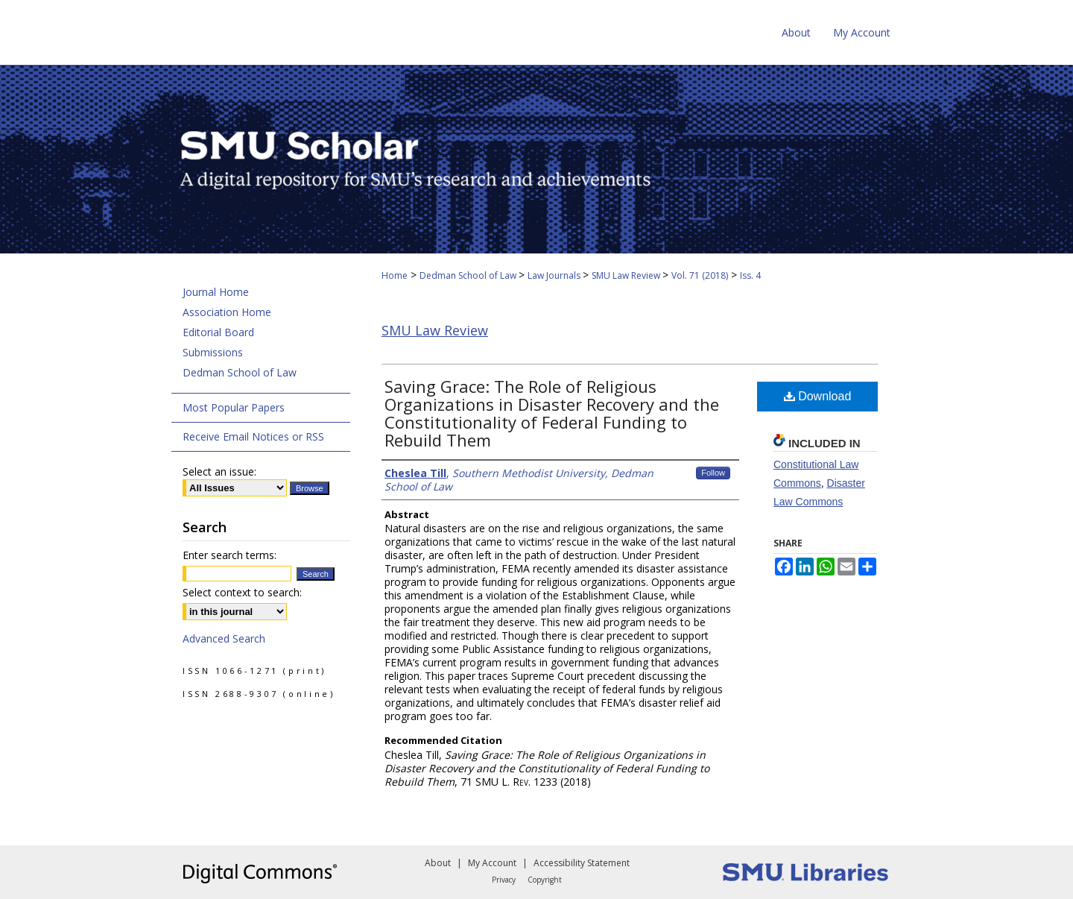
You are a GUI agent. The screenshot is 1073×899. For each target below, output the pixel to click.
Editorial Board (218, 332)
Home (395, 275)
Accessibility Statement (582, 863)
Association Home (227, 312)
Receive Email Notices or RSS (253, 436)
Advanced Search (224, 638)
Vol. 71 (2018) (699, 275)
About (438, 863)
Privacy (504, 879)
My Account (492, 863)
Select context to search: (242, 592)
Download (818, 396)
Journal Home (216, 292)
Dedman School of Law (469, 275)
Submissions (213, 352)
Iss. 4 (750, 275)
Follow (713, 472)
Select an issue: (219, 471)
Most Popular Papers (234, 407)
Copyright (545, 879)
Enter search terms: (229, 555)
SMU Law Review (627, 275)
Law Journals (555, 275)
